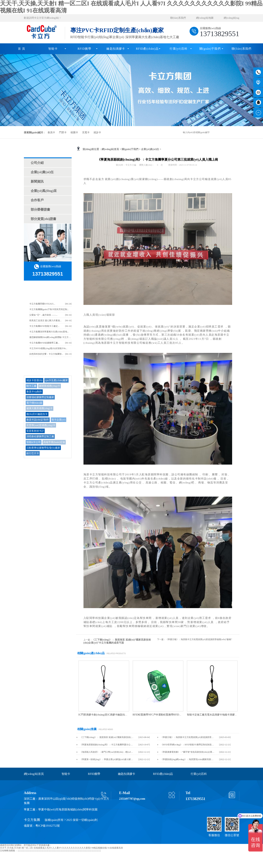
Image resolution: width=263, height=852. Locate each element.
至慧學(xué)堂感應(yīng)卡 (40, 425)
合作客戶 (37, 200)
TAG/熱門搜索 (48, 368)
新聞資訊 (37, 181)
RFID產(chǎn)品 (147, 48)
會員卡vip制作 (34, 391)
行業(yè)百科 (178, 48)
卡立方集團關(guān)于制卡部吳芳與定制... (49, 309)
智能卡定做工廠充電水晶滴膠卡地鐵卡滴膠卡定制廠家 (217, 714)
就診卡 (97, 132)
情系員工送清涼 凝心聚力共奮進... (45, 320)
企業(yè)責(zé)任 (42, 172)
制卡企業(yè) (59, 419)
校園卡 (74, 132)
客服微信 (214, 835)
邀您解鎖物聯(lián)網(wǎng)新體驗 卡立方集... (51, 337)
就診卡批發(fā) (34, 380)
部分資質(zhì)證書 (43, 219)
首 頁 (21, 48)
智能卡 (53, 48)
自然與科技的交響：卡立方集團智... (46, 354)
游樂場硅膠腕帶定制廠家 (40, 397)
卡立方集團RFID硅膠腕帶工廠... (44, 343)
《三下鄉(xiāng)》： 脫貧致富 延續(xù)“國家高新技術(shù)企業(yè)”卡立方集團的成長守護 (107, 737)
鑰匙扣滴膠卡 (115, 48)
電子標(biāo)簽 (34, 402)
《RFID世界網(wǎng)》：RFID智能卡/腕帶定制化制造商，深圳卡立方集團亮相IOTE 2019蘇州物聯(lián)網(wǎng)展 (188, 744)
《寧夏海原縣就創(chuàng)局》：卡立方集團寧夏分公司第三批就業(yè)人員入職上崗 (107, 744)
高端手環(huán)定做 (54, 442)
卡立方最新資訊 (48, 291)
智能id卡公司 (33, 442)
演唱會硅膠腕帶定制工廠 (40, 436)
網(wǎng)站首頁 (110, 149)
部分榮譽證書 (40, 209)
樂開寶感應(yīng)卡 (49, 386)
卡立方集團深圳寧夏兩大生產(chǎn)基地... (49, 331)
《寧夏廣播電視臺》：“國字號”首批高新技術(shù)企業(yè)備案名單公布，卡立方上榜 (188, 752)
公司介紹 (37, 163)
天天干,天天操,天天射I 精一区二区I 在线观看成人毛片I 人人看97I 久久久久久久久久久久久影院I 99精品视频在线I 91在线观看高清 (61, 848)
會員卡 (51, 132)
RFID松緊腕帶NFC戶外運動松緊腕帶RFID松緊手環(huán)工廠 (167, 714)
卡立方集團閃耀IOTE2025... (42, 304)
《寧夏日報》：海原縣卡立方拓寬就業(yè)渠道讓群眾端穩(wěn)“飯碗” (188, 737)
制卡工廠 (31, 386)
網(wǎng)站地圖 (204, 18)
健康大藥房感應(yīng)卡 (39, 408)
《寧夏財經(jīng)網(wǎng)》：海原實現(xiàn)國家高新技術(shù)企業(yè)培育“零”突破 (188, 759)
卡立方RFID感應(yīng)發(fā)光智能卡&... (48, 348)
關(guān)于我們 (210, 48)
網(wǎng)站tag (231, 18)
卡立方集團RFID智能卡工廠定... (44, 326)
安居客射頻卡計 (35, 431)
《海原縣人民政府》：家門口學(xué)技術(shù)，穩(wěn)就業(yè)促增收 (107, 752)
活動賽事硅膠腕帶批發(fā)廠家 (43, 447)
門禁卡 (63, 132)
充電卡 (86, 132)
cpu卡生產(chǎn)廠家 (56, 380)
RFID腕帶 (84, 48)
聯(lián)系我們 (178, 18)
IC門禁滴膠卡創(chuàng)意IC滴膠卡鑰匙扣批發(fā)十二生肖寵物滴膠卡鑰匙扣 (121, 714)
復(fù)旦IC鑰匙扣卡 (37, 414)
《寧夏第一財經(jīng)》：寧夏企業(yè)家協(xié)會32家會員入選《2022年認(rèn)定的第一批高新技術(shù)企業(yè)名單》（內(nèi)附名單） (107, 759)
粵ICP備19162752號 (47, 825)
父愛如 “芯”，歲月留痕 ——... (43, 315)
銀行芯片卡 (32, 453)
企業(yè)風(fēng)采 (44, 191)
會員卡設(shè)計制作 (37, 419)
